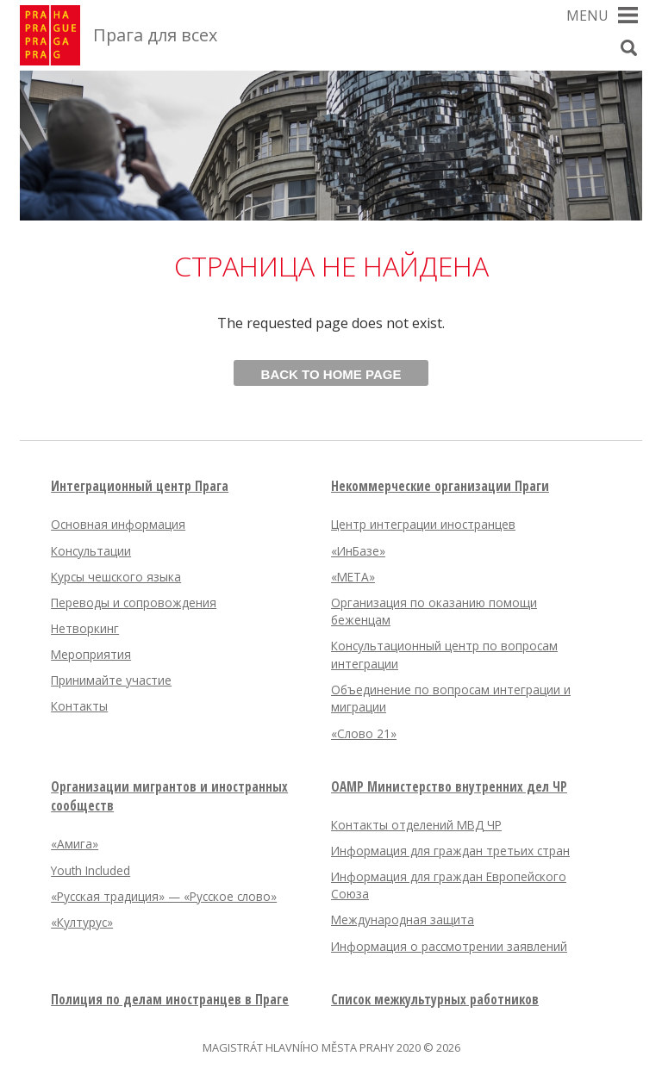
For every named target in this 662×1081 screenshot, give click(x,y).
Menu (587, 15)
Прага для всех (155, 35)
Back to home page (331, 374)
